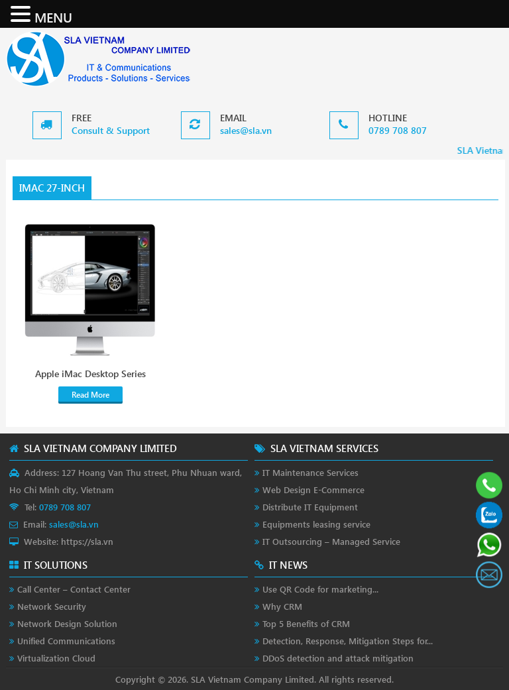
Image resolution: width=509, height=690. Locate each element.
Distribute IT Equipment (310, 506)
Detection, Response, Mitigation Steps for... (347, 640)
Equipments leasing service (316, 524)
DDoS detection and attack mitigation (338, 657)
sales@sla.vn (246, 130)
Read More (90, 395)
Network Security (51, 606)
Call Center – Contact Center (74, 589)
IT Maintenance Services (310, 472)
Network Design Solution (67, 623)
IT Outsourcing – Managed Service (331, 541)
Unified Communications (66, 640)
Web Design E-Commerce (313, 489)
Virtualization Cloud (56, 657)
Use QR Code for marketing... (320, 589)
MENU (53, 16)
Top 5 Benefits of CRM (306, 623)
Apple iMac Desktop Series (90, 374)
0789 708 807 (397, 130)
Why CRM (282, 606)
